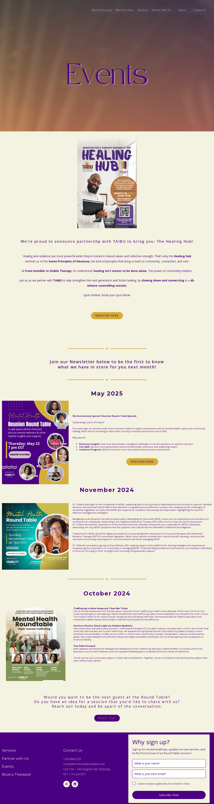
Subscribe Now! (169, 795)
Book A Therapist (102, 10)
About (183, 10)
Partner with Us (15, 758)
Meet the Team (125, 10)
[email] (169, 774)
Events (8, 766)
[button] (163, 10)
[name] (169, 763)
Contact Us (199, 10)
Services (143, 10)
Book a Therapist (16, 774)
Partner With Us (163, 10)
